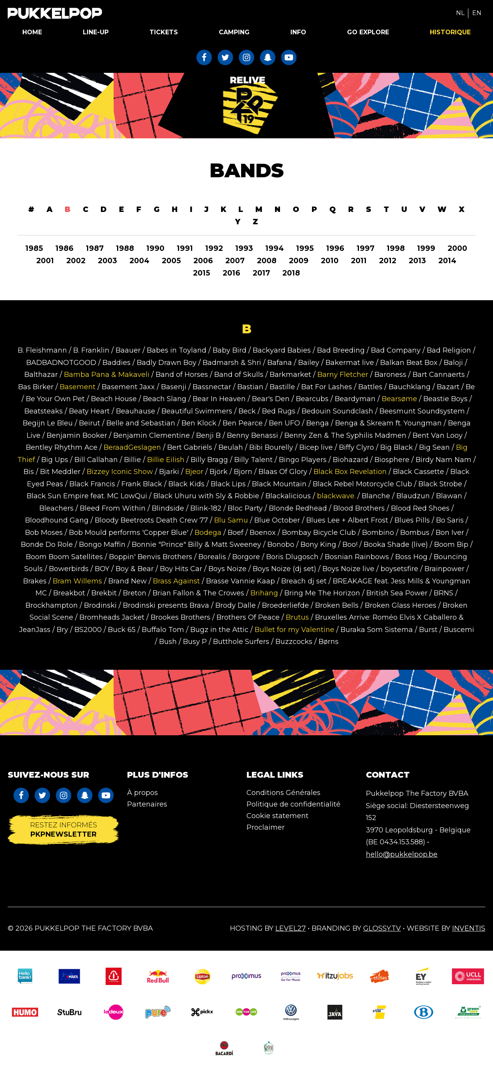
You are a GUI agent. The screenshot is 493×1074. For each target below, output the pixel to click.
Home (32, 32)
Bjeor (194, 471)
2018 (291, 273)
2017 (261, 273)
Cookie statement (277, 816)
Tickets (163, 32)
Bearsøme (399, 399)
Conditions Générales (283, 792)
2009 (299, 260)
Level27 (290, 928)
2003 (107, 260)
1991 (185, 248)
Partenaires (147, 804)
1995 (305, 248)
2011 (359, 260)
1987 (95, 248)
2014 (447, 260)
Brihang (264, 593)
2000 (457, 248)
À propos (142, 792)
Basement (78, 387)
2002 (76, 260)
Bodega (209, 532)
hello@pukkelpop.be (402, 854)
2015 (201, 273)
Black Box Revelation (350, 471)
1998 (396, 248)
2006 (203, 260)
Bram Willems (77, 581)
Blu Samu (231, 520)
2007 (235, 260)
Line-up (96, 32)
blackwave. (336, 496)
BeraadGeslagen (132, 447)
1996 (335, 248)
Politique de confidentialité (293, 804)
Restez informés (63, 830)
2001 (45, 260)
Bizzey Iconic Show (120, 471)
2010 (330, 260)
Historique (450, 32)
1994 (274, 248)
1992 (214, 248)
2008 (267, 260)
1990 (155, 248)
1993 (244, 248)
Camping (234, 32)
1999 (426, 248)
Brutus (297, 617)
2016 (231, 273)
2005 (171, 260)
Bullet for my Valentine (294, 629)
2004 (139, 260)
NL (460, 13)
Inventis (468, 928)
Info (298, 32)
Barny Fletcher (342, 374)
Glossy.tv (382, 928)
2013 (417, 260)
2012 (387, 260)
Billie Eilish (165, 459)
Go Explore (368, 32)
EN (476, 13)
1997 (365, 248)
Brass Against (176, 581)
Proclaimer (265, 827)
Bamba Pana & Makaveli (106, 374)
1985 (34, 248)
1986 (64, 248)
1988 (125, 248)
